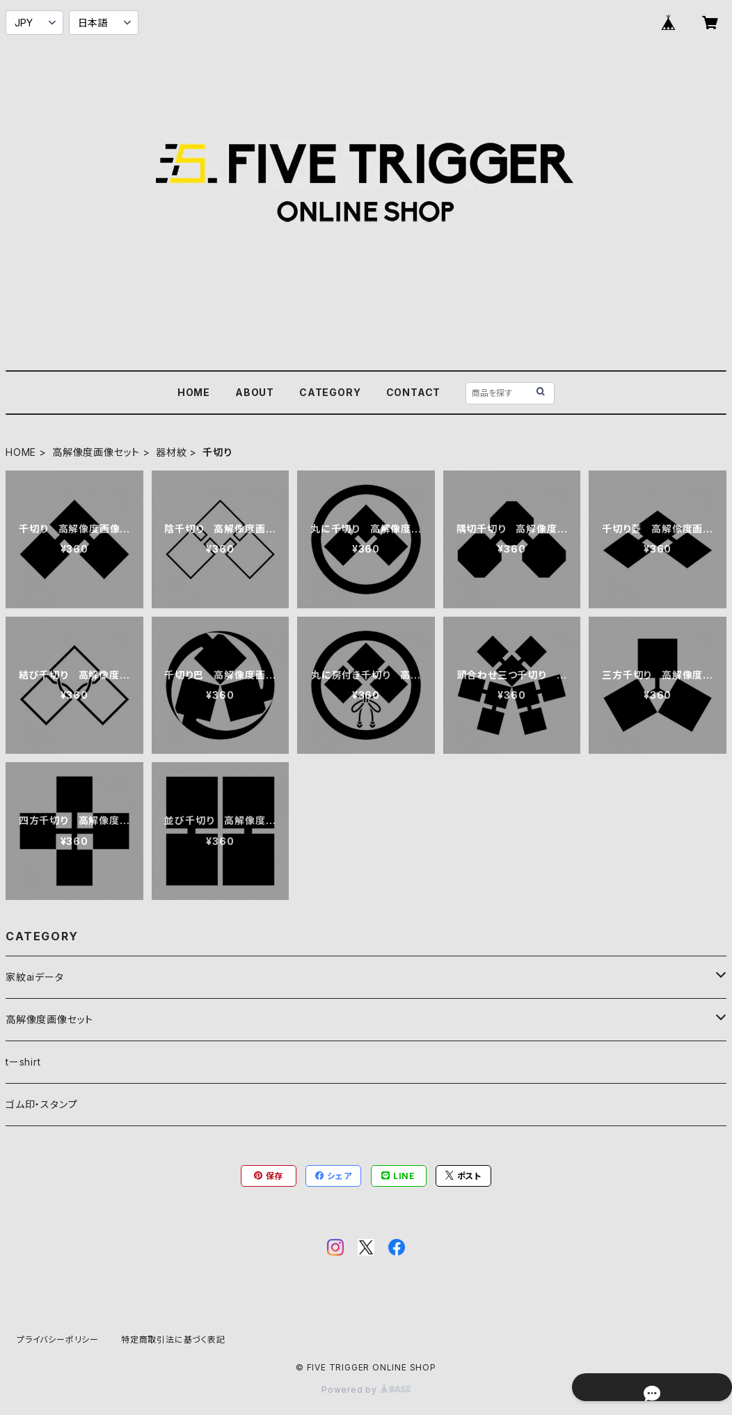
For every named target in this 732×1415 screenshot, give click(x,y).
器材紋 (171, 452)
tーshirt (23, 1062)
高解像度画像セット (96, 452)
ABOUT (254, 392)
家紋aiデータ (35, 977)
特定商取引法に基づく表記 (173, 1339)
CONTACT (413, 392)
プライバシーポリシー (58, 1339)
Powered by (366, 1389)
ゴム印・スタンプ (41, 1104)
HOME (193, 392)
